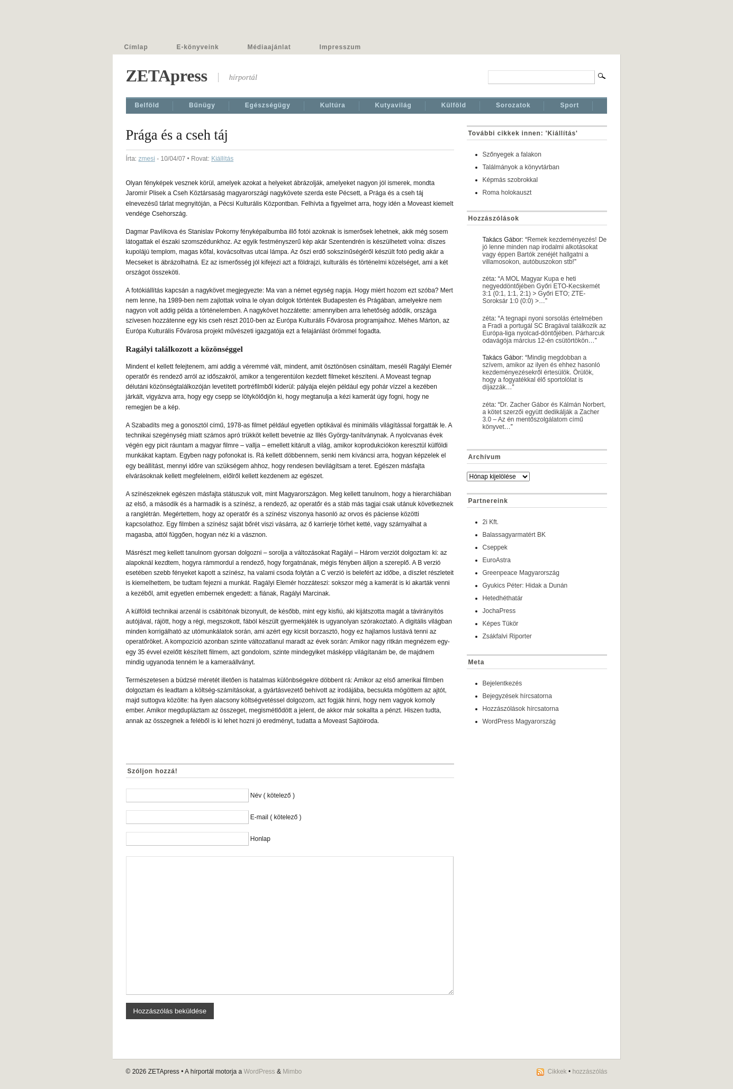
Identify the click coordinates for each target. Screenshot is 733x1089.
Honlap (260, 839)
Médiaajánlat (269, 47)
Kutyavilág (393, 105)
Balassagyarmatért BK (514, 534)
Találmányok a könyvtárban (521, 167)
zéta (489, 278)
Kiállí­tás (222, 158)
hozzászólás (589, 1071)
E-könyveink (198, 47)
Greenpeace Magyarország (521, 572)
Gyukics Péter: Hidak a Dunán (525, 585)
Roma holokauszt (507, 192)
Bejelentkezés (502, 683)
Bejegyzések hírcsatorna (517, 696)
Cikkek (557, 1071)
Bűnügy (202, 105)
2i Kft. (491, 522)
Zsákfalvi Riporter (507, 636)
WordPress (259, 1071)
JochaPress (499, 611)
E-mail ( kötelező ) (276, 817)
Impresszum (340, 47)
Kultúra (333, 105)
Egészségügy (268, 105)
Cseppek (495, 547)
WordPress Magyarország (519, 721)
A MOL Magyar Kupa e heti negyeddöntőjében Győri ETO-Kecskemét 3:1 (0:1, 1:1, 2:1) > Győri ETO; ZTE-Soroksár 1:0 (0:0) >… (541, 290)
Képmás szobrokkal (510, 180)
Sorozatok (513, 105)
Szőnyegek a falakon (512, 154)
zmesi (147, 158)
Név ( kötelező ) (272, 795)
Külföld (453, 105)
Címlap (136, 47)
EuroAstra (497, 560)
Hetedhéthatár (503, 598)
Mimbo (292, 1071)
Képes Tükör (501, 623)
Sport (569, 105)
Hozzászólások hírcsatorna (521, 708)
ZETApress (166, 75)
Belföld (147, 105)
